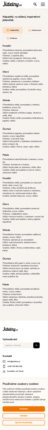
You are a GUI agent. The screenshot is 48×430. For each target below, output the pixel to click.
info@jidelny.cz (11, 361)
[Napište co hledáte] (21, 345)
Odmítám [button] (24, 416)
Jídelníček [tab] (12, 30)
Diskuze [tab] (11, 38)
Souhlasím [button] (23, 409)
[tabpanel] (24, 175)
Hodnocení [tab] (34, 30)
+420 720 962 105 (12, 366)
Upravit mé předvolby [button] (23, 423)
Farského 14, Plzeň (13, 371)
